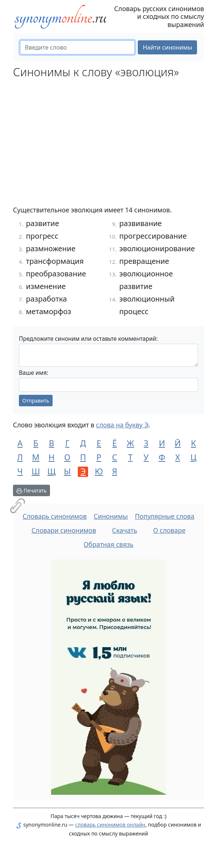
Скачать (124, 530)
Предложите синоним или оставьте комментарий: (88, 339)
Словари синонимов (63, 530)
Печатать (31, 490)
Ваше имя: (33, 373)
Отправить (35, 400)
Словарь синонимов (55, 516)
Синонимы (111, 516)
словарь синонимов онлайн (110, 824)
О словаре (169, 530)
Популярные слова (164, 516)
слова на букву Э (122, 424)
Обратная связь (109, 544)
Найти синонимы (167, 47)
